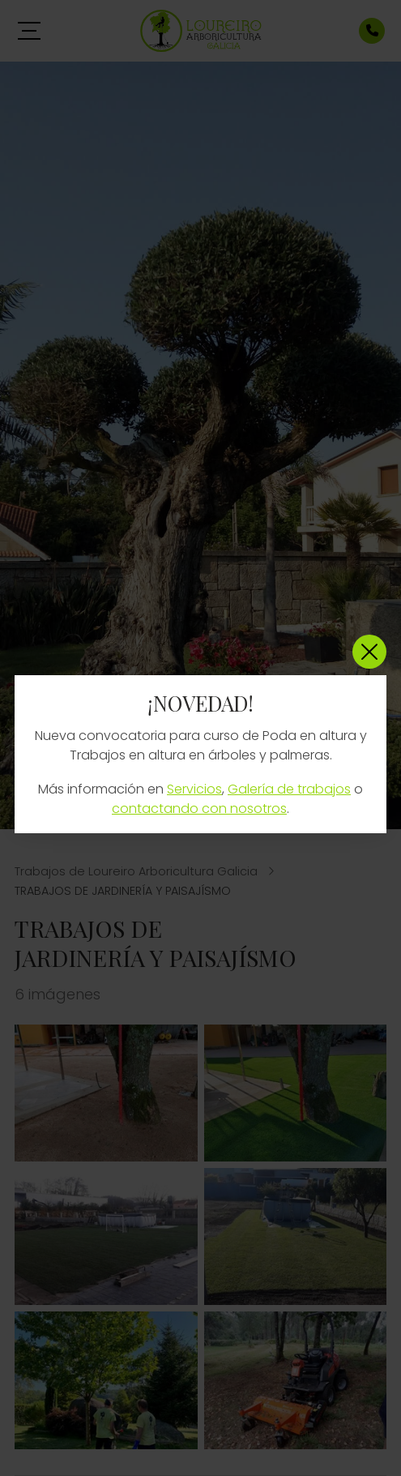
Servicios (194, 789)
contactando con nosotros (199, 808)
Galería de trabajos (289, 789)
